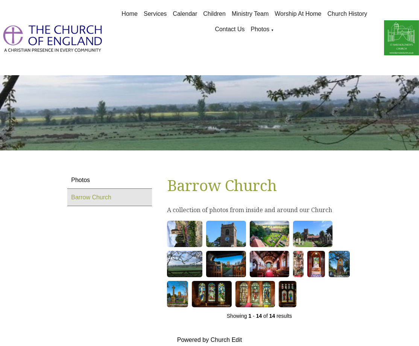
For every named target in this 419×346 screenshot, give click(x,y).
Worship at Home (298, 14)
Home (129, 14)
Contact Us (229, 29)
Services (155, 14)
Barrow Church (91, 197)
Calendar (185, 14)
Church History (347, 14)
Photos (260, 29)
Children (214, 14)
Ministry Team (250, 14)
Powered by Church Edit (209, 340)
